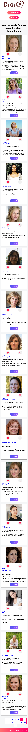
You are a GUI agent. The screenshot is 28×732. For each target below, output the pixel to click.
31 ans (13, 399)
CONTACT (24, 730)
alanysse (4, 142)
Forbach (4, 527)
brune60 (4, 398)
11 (15, 722)
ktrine (3, 440)
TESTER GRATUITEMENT (14, 12)
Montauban (5, 698)
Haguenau (4, 101)
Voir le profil (14, 73)
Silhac (3, 143)
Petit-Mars (4, 186)
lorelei (3, 568)
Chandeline (5, 696)
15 (15, 725)
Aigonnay (4, 570)
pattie (3, 227)
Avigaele (4, 313)
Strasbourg (5, 357)
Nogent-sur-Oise (6, 399)
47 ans (14, 442)
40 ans (10, 101)
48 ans (8, 143)
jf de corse (4, 57)
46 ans (9, 570)
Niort (3, 485)
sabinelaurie (5, 654)
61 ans (9, 229)
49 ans (7, 271)
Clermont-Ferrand (6, 442)
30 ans (7, 485)
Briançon (4, 229)
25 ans (10, 357)
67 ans (15, 314)
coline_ (4, 611)
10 (12, 722)
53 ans (11, 655)
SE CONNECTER (14, 17)
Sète (3, 271)
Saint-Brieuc (5, 655)
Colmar (4, 613)
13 (21, 722)
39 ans (10, 186)
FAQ (7, 730)
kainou (3, 526)
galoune (4, 185)
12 (18, 722)
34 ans (9, 527)
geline (3, 99)
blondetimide (5, 483)
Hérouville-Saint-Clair (7, 314)
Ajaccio (4, 58)
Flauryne (4, 270)
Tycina (3, 355)
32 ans (8, 58)
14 (25, 722)
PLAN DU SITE (16, 730)
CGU (10, 730)
